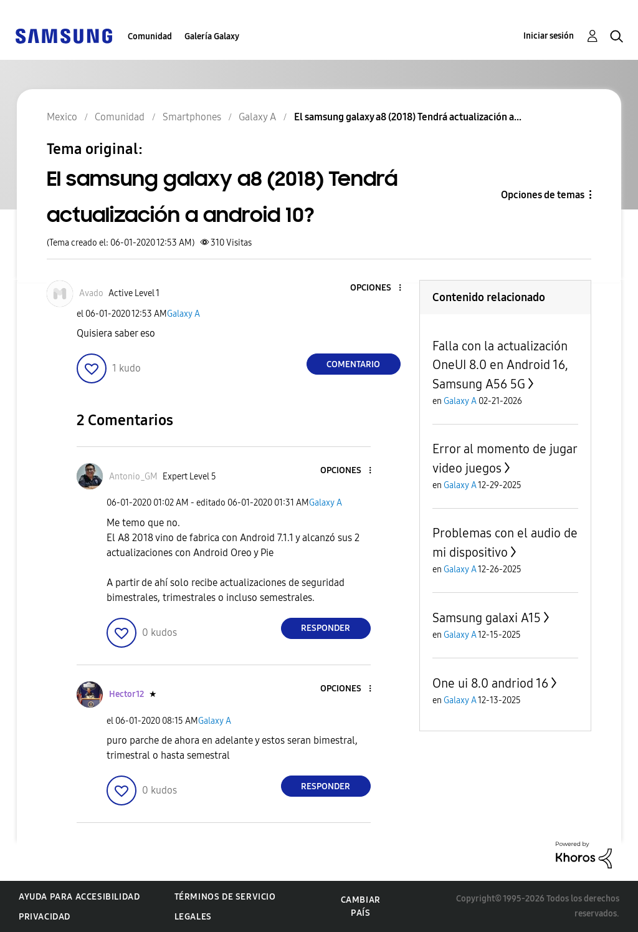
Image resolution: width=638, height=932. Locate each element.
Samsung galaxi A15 (486, 617)
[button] (379, 288)
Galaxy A (183, 314)
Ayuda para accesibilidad (79, 896)
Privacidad (44, 916)
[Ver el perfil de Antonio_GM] (133, 476)
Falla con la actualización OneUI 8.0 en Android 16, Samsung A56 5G (500, 365)
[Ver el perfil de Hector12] (126, 694)
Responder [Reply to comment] (325, 628)
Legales (193, 916)
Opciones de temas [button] (542, 195)
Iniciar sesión (548, 36)
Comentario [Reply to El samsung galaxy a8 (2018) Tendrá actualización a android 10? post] (353, 364)
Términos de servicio (225, 896)
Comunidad (150, 36)
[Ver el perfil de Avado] (91, 293)
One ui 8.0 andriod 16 (490, 683)
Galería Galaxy (211, 36)
